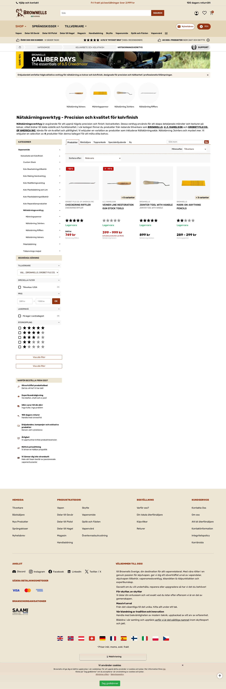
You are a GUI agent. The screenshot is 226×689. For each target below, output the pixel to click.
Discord (18, 571)
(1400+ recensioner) (121, 40)
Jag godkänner (109, 683)
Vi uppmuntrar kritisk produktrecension (39, 440)
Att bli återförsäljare (203, 521)
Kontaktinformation (202, 528)
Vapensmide (122, 33)
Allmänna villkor (102, 674)
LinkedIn (74, 571)
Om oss (196, 514)
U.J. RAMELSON (173, 127)
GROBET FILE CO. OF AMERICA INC (79, 202)
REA (206, 26)
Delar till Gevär (32, 33)
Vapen (18, 33)
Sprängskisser (44, 26)
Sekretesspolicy (117, 674)
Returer (141, 528)
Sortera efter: (75, 158)
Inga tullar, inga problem (32, 408)
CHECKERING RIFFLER (78, 204)
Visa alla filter (39, 357)
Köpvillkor (142, 521)
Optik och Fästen (139, 33)
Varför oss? (143, 507)
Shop (19, 26)
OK (56, 301)
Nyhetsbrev (18, 535)
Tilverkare (17, 507)
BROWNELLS (155, 127)
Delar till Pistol (49, 33)
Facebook (56, 571)
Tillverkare (74, 26)
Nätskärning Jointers (147, 238)
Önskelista (205, 13)
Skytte (109, 33)
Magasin (81, 33)
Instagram (37, 571)
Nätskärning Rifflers (72, 238)
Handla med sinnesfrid (32, 417)
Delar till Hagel (67, 33)
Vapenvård (156, 33)
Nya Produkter (20, 521)
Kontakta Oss (199, 507)
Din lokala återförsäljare (150, 514)
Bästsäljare (18, 514)
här (164, 669)
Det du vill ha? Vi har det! (32, 388)
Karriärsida (198, 542)
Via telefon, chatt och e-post (34, 398)
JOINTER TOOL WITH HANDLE (156, 204)
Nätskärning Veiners (109, 238)
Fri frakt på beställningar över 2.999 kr (113, 2)
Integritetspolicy (201, 535)
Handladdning (96, 33)
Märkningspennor (183, 238)
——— (166, 33)
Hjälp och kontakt (27, 2)
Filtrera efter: (177, 149)
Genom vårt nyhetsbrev (32, 430)
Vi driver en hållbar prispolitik (34, 449)
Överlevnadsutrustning (95, 535)
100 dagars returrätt (199, 2)
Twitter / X (93, 571)
